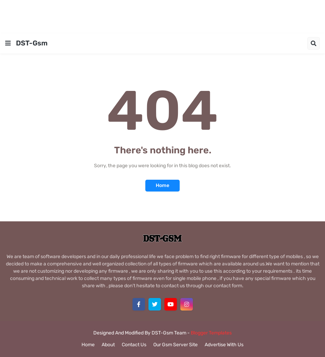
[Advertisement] (162, 15)
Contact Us (134, 345)
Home (162, 185)
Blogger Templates (211, 333)
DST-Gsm (32, 43)
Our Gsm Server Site (175, 345)
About (108, 345)
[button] (8, 43)
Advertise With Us (224, 345)
